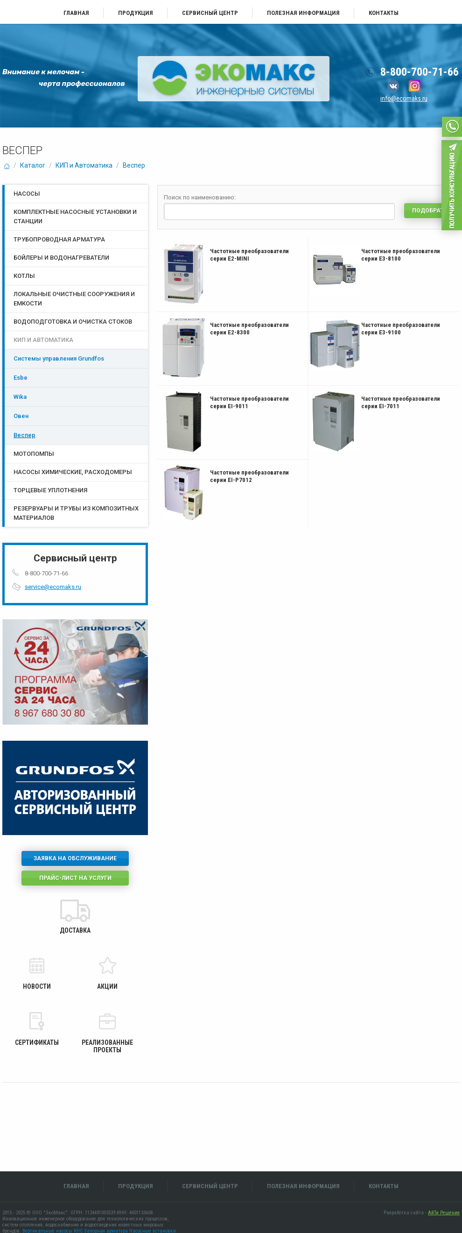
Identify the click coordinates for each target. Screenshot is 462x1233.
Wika (20, 396)
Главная (76, 12)
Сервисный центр (210, 12)
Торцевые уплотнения (50, 490)
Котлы (24, 275)
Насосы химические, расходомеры (73, 471)
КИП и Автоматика (84, 165)
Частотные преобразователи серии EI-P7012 (249, 476)
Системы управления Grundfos (59, 358)
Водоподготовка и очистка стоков (73, 321)
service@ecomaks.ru (53, 586)
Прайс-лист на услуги (75, 878)
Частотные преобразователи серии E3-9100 (400, 328)
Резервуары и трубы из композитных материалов (76, 513)
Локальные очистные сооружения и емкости (74, 299)
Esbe (21, 377)
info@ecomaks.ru (403, 98)
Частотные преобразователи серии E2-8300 (249, 328)
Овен (21, 415)
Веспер (134, 165)
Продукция (135, 12)
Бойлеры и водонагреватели (61, 257)
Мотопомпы (34, 453)
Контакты (384, 12)
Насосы (27, 193)
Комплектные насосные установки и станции (75, 216)
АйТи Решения (444, 1213)
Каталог (32, 165)
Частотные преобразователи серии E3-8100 (400, 255)
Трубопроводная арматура (59, 239)
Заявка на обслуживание (75, 858)
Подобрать (430, 210)
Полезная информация (303, 12)
